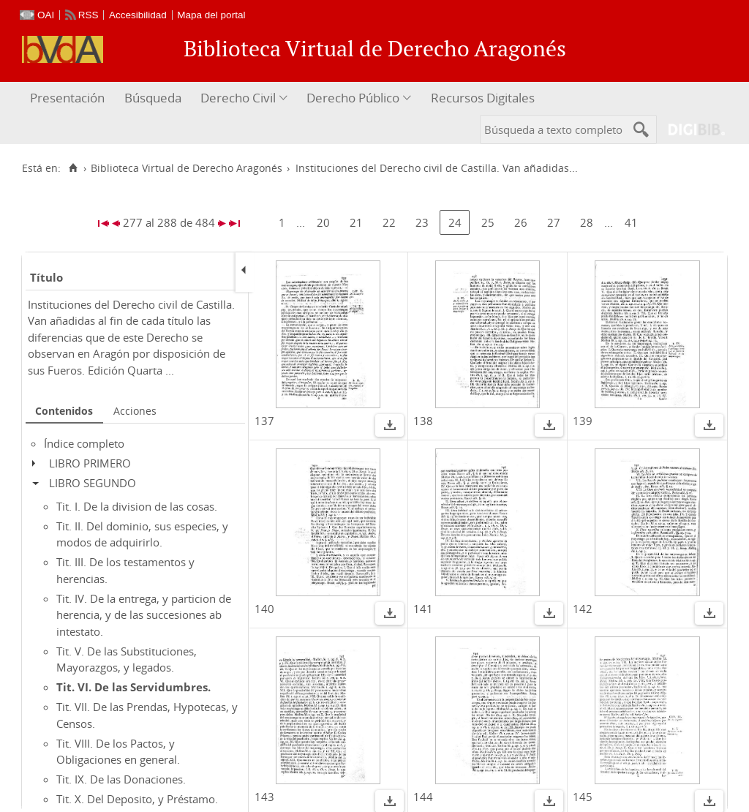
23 (422, 222)
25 (487, 222)
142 (582, 608)
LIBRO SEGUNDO (92, 482)
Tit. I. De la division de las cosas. (136, 506)
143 (264, 796)
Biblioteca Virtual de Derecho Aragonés (186, 168)
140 (264, 608)
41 (631, 222)
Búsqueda (152, 97)
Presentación (67, 97)
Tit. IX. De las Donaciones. (121, 779)
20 (323, 222)
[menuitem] (69, 98)
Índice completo (84, 443)
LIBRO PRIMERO (90, 463)
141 (423, 608)
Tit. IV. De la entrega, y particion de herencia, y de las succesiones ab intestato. (143, 615)
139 (582, 420)
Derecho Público (352, 97)
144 (423, 796)
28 (586, 222)
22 (389, 222)
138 (423, 420)
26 (520, 222)
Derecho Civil (238, 97)
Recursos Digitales (483, 97)
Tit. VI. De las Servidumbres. (133, 687)
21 (356, 222)
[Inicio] (73, 168)
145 (582, 796)
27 (553, 222)
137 (264, 420)
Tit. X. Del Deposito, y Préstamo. (137, 799)
